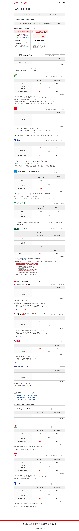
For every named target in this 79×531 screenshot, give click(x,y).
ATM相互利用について (20, 309)
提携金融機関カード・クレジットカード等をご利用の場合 (26, 395)
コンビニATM (22, 97)
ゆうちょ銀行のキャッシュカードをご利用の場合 (25, 399)
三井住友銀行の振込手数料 (22, 259)
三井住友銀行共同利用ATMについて (23, 276)
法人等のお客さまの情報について (29, 524)
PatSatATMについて (20, 362)
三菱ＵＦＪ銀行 (61, 2)
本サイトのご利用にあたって (44, 524)
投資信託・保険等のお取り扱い (36, 523)
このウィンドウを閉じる (39, 516)
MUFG (18, 3)
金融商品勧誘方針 (25, 523)
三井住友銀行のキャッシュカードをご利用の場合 (25, 397)
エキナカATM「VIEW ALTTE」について (24, 387)
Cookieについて (54, 524)
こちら (46, 68)
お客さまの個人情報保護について (50, 523)
